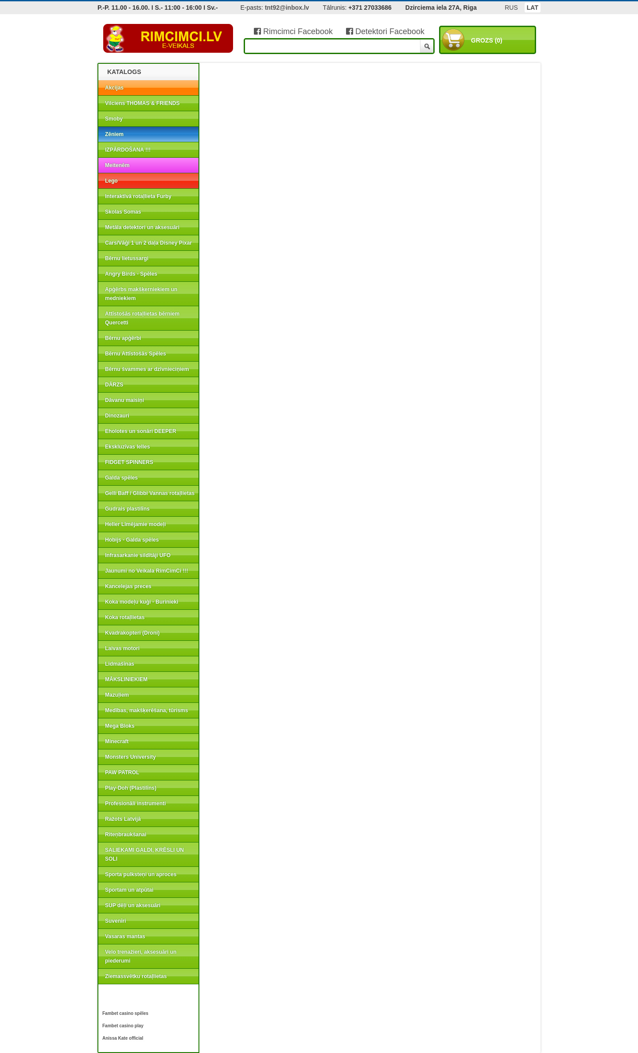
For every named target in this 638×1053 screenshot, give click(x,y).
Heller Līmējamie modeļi (135, 524)
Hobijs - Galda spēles (132, 540)
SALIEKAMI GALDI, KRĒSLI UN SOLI (144, 854)
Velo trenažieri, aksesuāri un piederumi (140, 956)
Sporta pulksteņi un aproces (140, 874)
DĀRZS (114, 385)
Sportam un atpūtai (129, 890)
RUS (511, 7)
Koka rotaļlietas (124, 617)
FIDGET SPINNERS (129, 462)
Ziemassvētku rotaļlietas (136, 976)
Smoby (114, 119)
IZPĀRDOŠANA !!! (128, 150)
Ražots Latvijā (123, 819)
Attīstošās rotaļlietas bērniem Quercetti (142, 318)
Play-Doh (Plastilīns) (130, 788)
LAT (532, 7)
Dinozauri (117, 416)
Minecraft (116, 741)
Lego (111, 181)
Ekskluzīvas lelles (127, 447)
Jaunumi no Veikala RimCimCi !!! (146, 571)
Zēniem (114, 134)
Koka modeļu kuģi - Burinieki (141, 602)
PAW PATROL (122, 772)
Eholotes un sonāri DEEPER (140, 431)
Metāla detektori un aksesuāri (142, 227)
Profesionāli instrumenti (135, 803)
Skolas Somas (123, 212)
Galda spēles (121, 478)
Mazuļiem (117, 695)
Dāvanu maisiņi (124, 400)
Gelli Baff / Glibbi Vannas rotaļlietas (150, 493)
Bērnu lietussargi (126, 258)
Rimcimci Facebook (293, 31)
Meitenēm (117, 165)
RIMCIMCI (168, 38)
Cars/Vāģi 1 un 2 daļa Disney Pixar (148, 243)
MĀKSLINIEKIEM (126, 679)
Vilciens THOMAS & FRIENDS (142, 103)
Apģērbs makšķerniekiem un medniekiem (141, 293)
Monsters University (130, 757)
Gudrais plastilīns (127, 509)
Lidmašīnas (119, 664)
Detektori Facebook (385, 31)
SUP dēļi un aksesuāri (132, 905)
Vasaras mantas (125, 936)
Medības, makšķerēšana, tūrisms (146, 710)
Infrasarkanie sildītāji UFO (138, 555)
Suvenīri (115, 921)
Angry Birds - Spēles (131, 274)
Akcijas (114, 88)
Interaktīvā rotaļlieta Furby (138, 196)
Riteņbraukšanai (125, 834)
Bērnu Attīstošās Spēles (135, 354)
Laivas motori (122, 648)
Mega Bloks (120, 726)
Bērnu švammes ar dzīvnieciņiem (147, 369)
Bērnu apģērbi (123, 338)
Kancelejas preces (128, 586)
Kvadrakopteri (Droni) (132, 633)
